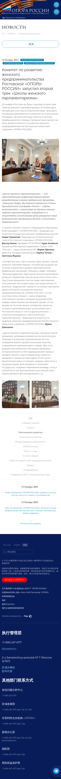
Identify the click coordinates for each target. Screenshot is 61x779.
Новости (11, 34)
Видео (30, 465)
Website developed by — (17, 616)
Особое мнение (30, 456)
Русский (7, 545)
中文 (25, 545)
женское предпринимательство (39, 63)
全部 (30, 418)
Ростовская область (13, 63)
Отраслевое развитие (31, 437)
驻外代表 (7, 671)
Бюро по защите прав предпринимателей (30, 460)
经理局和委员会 (8, 596)
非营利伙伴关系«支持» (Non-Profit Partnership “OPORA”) (25, 592)
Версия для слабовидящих (14, 18)
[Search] (17, 551)
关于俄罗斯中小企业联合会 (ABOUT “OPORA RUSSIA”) (24, 588)
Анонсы (30, 428)
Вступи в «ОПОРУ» (14, 579)
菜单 (31, 44)
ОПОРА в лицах (30, 446)
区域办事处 (8, 667)
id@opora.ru (9, 648)
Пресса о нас (30, 451)
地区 (4, 600)
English (17, 545)
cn (56, 12)
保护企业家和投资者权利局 (13, 608)
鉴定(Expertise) (8, 604)
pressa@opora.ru (9, 740)
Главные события (30, 423)
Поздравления (30, 470)
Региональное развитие (29, 34)
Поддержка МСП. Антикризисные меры (30, 474)
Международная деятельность (30, 442)
